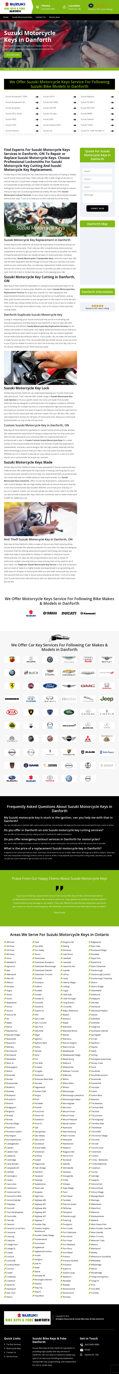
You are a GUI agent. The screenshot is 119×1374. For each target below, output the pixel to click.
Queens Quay (69, 1272)
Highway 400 (40, 1200)
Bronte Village (12, 1123)
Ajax (8, 970)
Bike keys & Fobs (27, 1320)
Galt (36, 1127)
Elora (37, 1055)
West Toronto (97, 1236)
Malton (66, 1014)
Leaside (66, 970)
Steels (93, 1051)
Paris (65, 1192)
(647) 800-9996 (14, 55)
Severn (94, 982)
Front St (38, 1123)
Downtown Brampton (44, 962)
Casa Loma (11, 1184)
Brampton (11, 1095)
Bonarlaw (10, 1075)
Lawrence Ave (69, 966)
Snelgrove (95, 1026)
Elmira (37, 1047)
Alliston (9, 982)
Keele (37, 1267)
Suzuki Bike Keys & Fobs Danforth (89, 1319)
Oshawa (66, 1184)
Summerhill (96, 1083)
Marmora (67, 1039)
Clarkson (10, 1224)
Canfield (10, 1172)
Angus (9, 990)
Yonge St (95, 1280)
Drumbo (38, 978)
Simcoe (94, 1014)
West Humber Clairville (101, 1228)
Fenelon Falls (40, 1091)
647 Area (10, 950)
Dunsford (39, 1006)
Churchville (11, 1216)
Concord (10, 1256)
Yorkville (95, 1293)
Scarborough (97, 970)
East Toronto (40, 1022)
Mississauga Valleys (71, 1099)
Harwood (39, 1176)
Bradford (10, 1087)
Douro (37, 954)
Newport (67, 1147)
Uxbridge (95, 1176)
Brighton (10, 1111)
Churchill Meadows (14, 1212)
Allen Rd (10, 978)
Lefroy (66, 974)
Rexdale (66, 1285)
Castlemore (11, 1188)
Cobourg (10, 1236)
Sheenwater (96, 990)
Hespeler (39, 1192)
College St (10, 1248)
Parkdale (67, 1200)
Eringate (38, 1071)
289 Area (10, 942)
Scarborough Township (101, 978)
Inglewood (39, 1247)
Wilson (94, 1268)
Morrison (67, 1107)
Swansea (95, 1099)
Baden (9, 1022)
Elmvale (38, 1051)
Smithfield (95, 1018)
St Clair (94, 1039)
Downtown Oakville (43, 970)
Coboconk (10, 1232)
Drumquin (39, 982)
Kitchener (67, 950)
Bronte (9, 1119)
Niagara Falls (68, 1151)
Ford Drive (39, 1111)
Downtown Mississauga (45, 966)
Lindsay (66, 986)
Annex (9, 994)
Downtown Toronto (43, 974)
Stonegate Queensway (101, 1059)
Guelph (38, 1160)
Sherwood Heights (99, 1010)
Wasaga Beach (97, 1196)
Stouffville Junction (99, 1075)
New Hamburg (69, 1131)
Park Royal (67, 1196)
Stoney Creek (97, 1063)
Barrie (9, 1026)
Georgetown (40, 1131)
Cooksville (10, 1260)
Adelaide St (11, 962)
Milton (66, 1079)
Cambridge (11, 1160)
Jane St (38, 1263)
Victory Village (97, 1192)
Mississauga (68, 1091)
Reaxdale (67, 1280)
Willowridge (96, 1264)
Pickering (67, 1220)
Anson (9, 998)
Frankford (39, 1119)
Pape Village (68, 1188)
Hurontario (40, 1243)
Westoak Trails (97, 1240)
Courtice (10, 1268)
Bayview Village (13, 1035)
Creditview (11, 1276)
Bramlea (10, 1091)
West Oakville (97, 1232)
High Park (39, 1196)
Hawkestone (40, 1184)
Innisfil (38, 1255)
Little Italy (67, 994)
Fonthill (38, 1107)
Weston (94, 1244)
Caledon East (12, 1151)
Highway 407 (40, 1212)
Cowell (9, 1272)
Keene (37, 1271)
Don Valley (39, 950)
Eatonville (39, 1031)
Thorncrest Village (99, 1135)
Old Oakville (68, 1168)
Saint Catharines (98, 966)
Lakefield (67, 958)
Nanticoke (67, 1127)
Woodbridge (96, 1272)
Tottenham (96, 1151)
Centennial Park (13, 1192)
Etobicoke (39, 1075)
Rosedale (95, 954)
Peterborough (69, 1216)
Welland (94, 1220)
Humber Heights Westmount (42, 1230)
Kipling (66, 946)
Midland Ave (68, 1067)
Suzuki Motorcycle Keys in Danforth (27, 69)
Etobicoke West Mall (44, 1079)
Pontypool (67, 1224)
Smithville (95, 1022)
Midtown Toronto (71, 1071)
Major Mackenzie (70, 1010)
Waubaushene (97, 1216)
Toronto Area (97, 1147)
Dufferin (38, 986)
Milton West (68, 1083)
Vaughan (95, 1180)
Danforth (10, 1285)
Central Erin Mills (14, 1196)
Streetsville (96, 1079)
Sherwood (95, 1006)
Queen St (67, 1268)
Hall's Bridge (40, 1168)
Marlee (66, 1035)
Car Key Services (13, 1344)
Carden (9, 1180)
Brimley (9, 1115)
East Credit (39, 1018)
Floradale (39, 1103)
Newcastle (67, 1139)
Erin (36, 1059)
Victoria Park (96, 1184)
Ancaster (10, 986)
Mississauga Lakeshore (73, 1095)
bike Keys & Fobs (15, 10)
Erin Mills (39, 1063)
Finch (37, 1099)
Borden (9, 1079)
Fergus (38, 1095)
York (93, 1285)
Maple (65, 1022)
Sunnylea (95, 1087)
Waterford (95, 1208)
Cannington (11, 1176)
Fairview (38, 1083)
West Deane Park (98, 1224)
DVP (36, 1014)
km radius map (97, 255)
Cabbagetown (12, 1143)
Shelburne (95, 994)
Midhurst (67, 1063)
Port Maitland (69, 1244)
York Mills (95, 1289)
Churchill (10, 1208)
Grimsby (38, 1156)
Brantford (10, 1099)
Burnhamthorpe (13, 1139)
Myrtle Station (69, 1123)
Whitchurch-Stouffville (101, 1256)
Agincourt (10, 966)
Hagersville (40, 1164)
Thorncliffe (96, 1131)
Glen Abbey (40, 1135)
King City (38, 1287)
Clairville (10, 1220)
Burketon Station (14, 1131)
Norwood (67, 1160)
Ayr (7, 1018)
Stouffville (95, 1071)
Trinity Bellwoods (99, 1164)
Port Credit (68, 1228)
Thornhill (95, 1139)
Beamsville (11, 1039)
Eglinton (38, 1039)
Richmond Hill (69, 1289)
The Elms (95, 1111)
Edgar (37, 1035)
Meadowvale (68, 1051)
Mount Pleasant (70, 1119)
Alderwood (11, 974)
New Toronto (69, 1135)
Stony (93, 1067)
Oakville (66, 1164)
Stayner (94, 1047)
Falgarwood (40, 1087)
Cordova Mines (13, 1264)
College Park (12, 1244)
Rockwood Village (99, 950)
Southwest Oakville (99, 1031)
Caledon (10, 1147)
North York (68, 1156)
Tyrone (94, 1172)
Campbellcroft (12, 1168)
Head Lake (39, 1188)
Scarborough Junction (101, 974)
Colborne (10, 1240)
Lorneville (67, 1006)
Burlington (11, 1135)
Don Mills (39, 946)
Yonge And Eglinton (100, 1276)
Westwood (95, 1248)
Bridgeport (11, 1107)
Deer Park (10, 1293)
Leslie (65, 978)
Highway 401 (40, 1204)
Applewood (11, 1002)
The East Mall (97, 1107)
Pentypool (67, 1212)
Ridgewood (96, 942)
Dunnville (39, 1002)
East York (39, 1026)
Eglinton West (41, 1043)
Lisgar (65, 990)
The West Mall (97, 1123)
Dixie (37, 942)
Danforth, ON (91, 1354)
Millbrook (67, 1075)
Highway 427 (40, 1216)
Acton (8, 958)
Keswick (38, 1283)
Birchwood (11, 1055)
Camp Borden (12, 1164)
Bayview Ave (11, 1031)
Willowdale (96, 1260)
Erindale (38, 1067)
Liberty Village (69, 982)
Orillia (65, 1180)
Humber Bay (40, 1224)
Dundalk (38, 990)
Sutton (94, 1091)
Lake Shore (68, 954)
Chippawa (10, 1204)
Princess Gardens (70, 1260)
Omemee (67, 1172)
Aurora (9, 1010)
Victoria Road (97, 1188)
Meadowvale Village (71, 1055)
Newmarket (68, 1143)
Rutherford (96, 962)
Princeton (67, 1264)
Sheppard (95, 998)
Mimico (66, 1087)
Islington (39, 1259)
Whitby (94, 1252)
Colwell (9, 1252)
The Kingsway (97, 1119)
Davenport (11, 1289)
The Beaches (97, 1103)
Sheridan (95, 1002)
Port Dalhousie (69, 1232)
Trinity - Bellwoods (99, 1160)
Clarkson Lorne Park (15, 1228)
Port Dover (68, 1236)
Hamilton (39, 1172)
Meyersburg (68, 1059)
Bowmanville (12, 1083)
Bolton (9, 1071)
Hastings (39, 1180)
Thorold (94, 1143)
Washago (95, 1200)
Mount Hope (68, 1115)
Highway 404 (40, 1208)
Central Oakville (13, 1200)
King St (38, 1291)
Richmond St (68, 1293)
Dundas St (39, 998)
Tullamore (95, 1168)
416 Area (10, 946)
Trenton (94, 1156)
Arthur (9, 1006)
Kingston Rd (68, 942)
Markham (67, 1026)
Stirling (94, 1055)
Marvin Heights (70, 1043)
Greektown (39, 1151)
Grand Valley (40, 1147)
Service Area (54, 17)
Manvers (67, 1018)
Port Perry (67, 1248)
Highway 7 (39, 1220)
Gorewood (39, 1143)
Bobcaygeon (12, 1067)
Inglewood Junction (43, 1251)
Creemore (10, 1280)
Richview (66, 1297)
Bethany (10, 1047)
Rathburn (67, 1276)
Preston (66, 1256)
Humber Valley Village (44, 1235)
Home (5, 17)
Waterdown (96, 1204)
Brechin (9, 1103)
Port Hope (67, 1240)
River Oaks (96, 946)
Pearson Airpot (69, 1204)
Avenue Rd (11, 1014)
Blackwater (11, 1059)
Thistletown (96, 1127)
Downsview (40, 958)
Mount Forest (69, 1111)
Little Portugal (69, 998)
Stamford (95, 1043)
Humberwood (41, 1239)
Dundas (38, 994)
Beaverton (11, 1043)
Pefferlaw (67, 1208)
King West (39, 1295)
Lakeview (67, 962)
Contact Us (41, 17)
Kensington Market (43, 1279)
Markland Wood (70, 1031)
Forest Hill (39, 1115)
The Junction (96, 1115)
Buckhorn (10, 1127)
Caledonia (10, 1156)
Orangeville (68, 1176)
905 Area (10, 954)
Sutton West (96, 1095)
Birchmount (11, 1051)
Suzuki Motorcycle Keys (22, 17)
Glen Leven (39, 1139)
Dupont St (39, 1010)
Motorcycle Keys (13, 1348)
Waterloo (95, 1212)
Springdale (96, 1035)
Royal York (96, 958)
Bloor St (10, 1063)
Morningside (68, 1103)
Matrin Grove (69, 1047)
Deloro (9, 1297)
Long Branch (68, 1002)
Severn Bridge (97, 986)
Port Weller (68, 1252)
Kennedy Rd (40, 1275)
